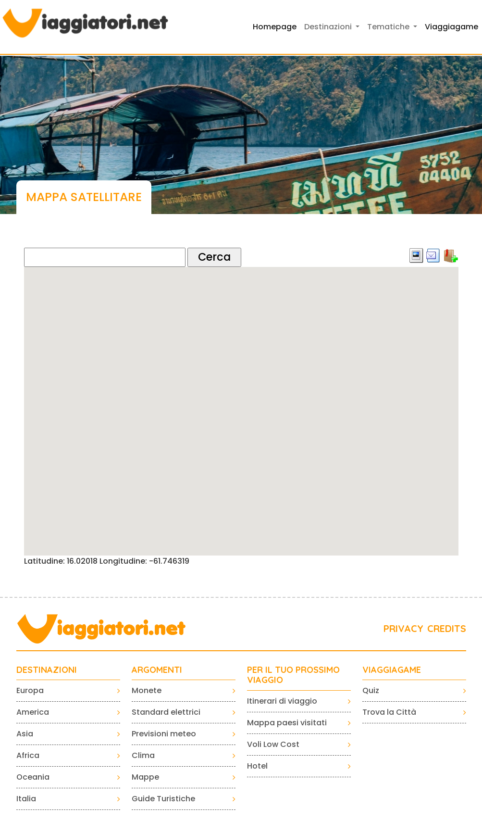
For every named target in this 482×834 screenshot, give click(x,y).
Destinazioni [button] (329, 26)
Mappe (145, 777)
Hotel (257, 765)
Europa (30, 690)
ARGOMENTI (157, 670)
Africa (27, 755)
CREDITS (446, 628)
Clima (143, 755)
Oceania (32, 777)
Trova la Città (389, 712)
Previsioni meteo (164, 733)
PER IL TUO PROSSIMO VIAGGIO (293, 675)
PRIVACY (403, 628)
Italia (26, 798)
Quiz (370, 690)
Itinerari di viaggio (282, 701)
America (32, 712)
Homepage (275, 26)
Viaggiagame (451, 26)
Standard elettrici (166, 712)
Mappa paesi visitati (287, 722)
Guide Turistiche (163, 798)
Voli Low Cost (273, 744)
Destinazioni (46, 670)
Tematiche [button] (389, 26)
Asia (24, 733)
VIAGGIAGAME (391, 670)
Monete (146, 690)
